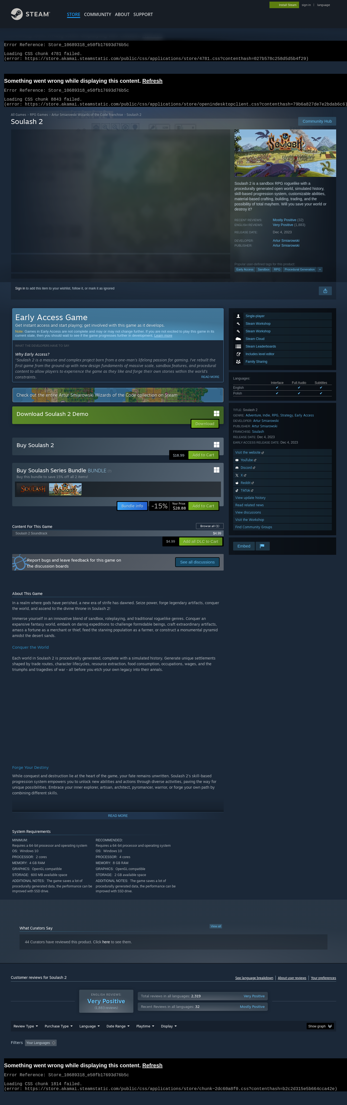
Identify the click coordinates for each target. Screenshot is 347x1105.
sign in (306, 5)
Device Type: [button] (288, 1053)
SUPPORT (143, 14)
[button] (203, 461)
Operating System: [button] (219, 1053)
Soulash (258, 438)
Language (87, 1036)
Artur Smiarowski (286, 247)
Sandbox (263, 276)
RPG (277, 276)
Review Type (24, 1036)
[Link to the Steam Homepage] (35, 18)
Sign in (20, 295)
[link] (169, 512)
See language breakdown (254, 984)
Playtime (143, 1036)
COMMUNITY (97, 14)
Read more (210, 383)
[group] (173, 1053)
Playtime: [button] (135, 1053)
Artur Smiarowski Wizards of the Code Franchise (87, 121)
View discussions (248, 519)
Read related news (249, 511)
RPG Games (39, 121)
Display (167, 1036)
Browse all (209, 532)
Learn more (163, 342)
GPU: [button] (265, 1053)
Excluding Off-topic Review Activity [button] (93, 1053)
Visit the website (250, 459)
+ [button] (320, 276)
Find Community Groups (253, 533)
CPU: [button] (247, 1053)
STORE (73, 14)
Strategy (286, 422)
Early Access (244, 276)
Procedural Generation (300, 276)
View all (216, 932)
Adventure (253, 422)
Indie (266, 422)
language (323, 5)
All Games (18, 121)
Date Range (116, 1036)
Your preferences (323, 984)
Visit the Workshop (249, 526)
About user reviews (292, 984)
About (122, 14)
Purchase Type (57, 1036)
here (106, 948)
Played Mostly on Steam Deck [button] (173, 1053)
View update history (250, 504)
